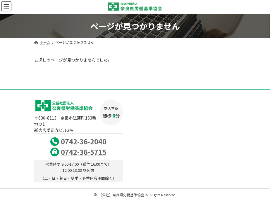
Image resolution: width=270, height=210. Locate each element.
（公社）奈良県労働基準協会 (121, 194)
